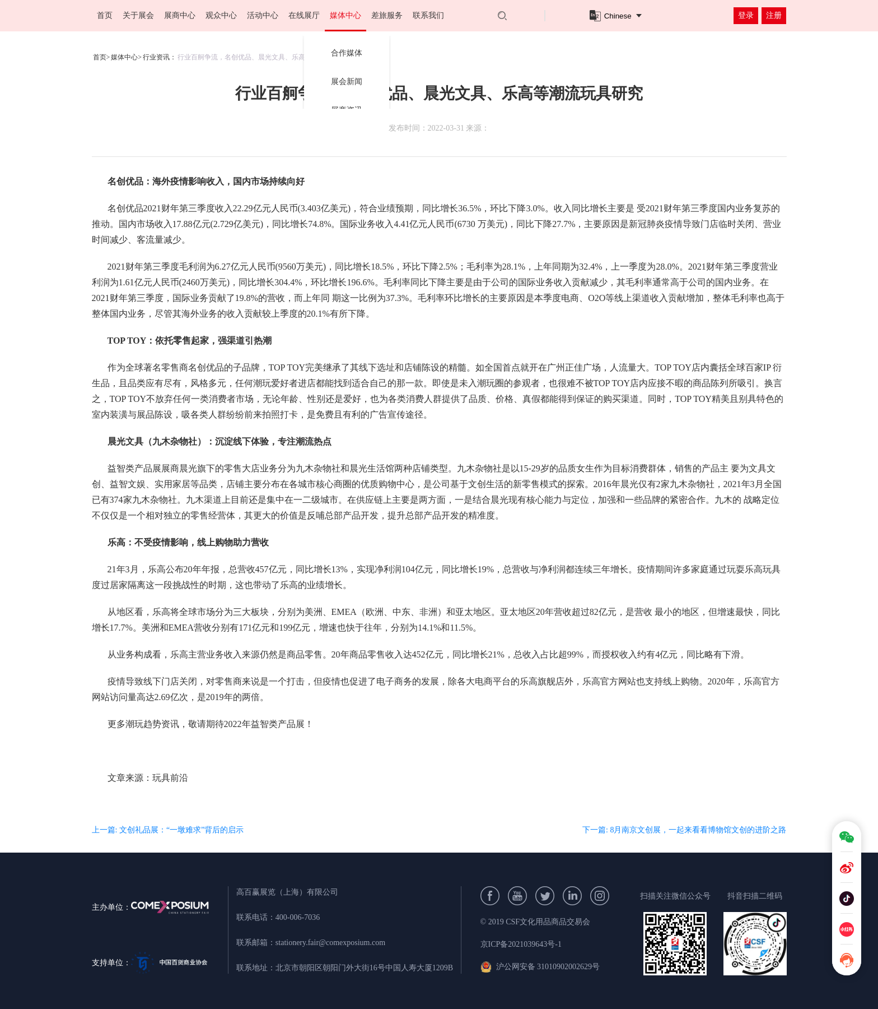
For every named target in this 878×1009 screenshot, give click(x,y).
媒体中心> (126, 57)
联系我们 (428, 15)
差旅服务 (387, 15)
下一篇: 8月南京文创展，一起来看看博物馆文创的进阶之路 (684, 830)
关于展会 (138, 15)
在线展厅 (304, 15)
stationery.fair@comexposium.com (330, 942)
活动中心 (262, 15)
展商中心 (179, 15)
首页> (101, 57)
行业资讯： (159, 57)
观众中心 (221, 15)
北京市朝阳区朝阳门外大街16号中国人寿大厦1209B (364, 968)
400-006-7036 (297, 917)
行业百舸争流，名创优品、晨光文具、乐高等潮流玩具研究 (265, 57)
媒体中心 (345, 15)
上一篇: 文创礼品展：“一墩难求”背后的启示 (168, 830)
